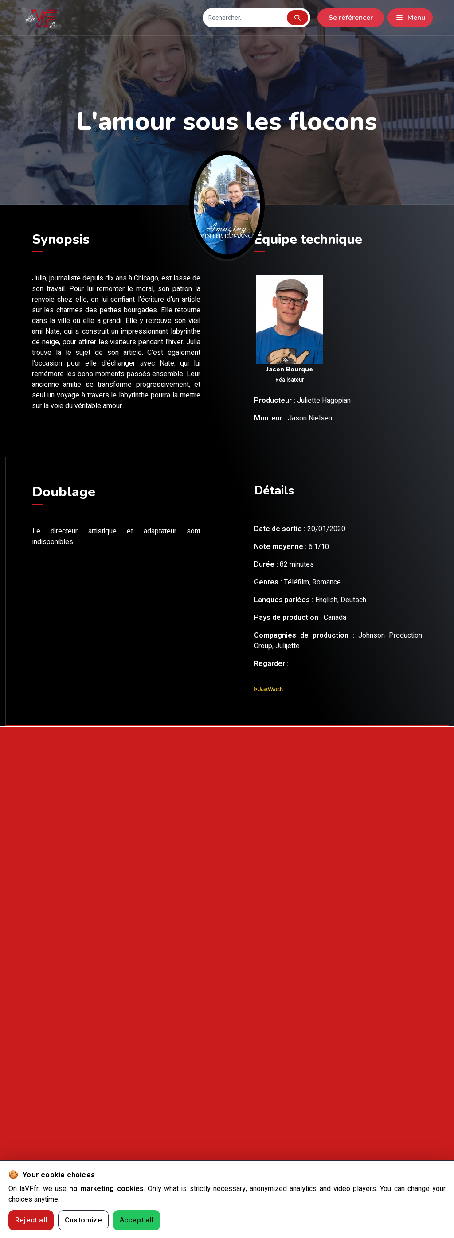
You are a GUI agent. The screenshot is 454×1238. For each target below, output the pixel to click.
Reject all (31, 1220)
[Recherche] (244, 18)
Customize (83, 1220)
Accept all (136, 1220)
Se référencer (351, 18)
